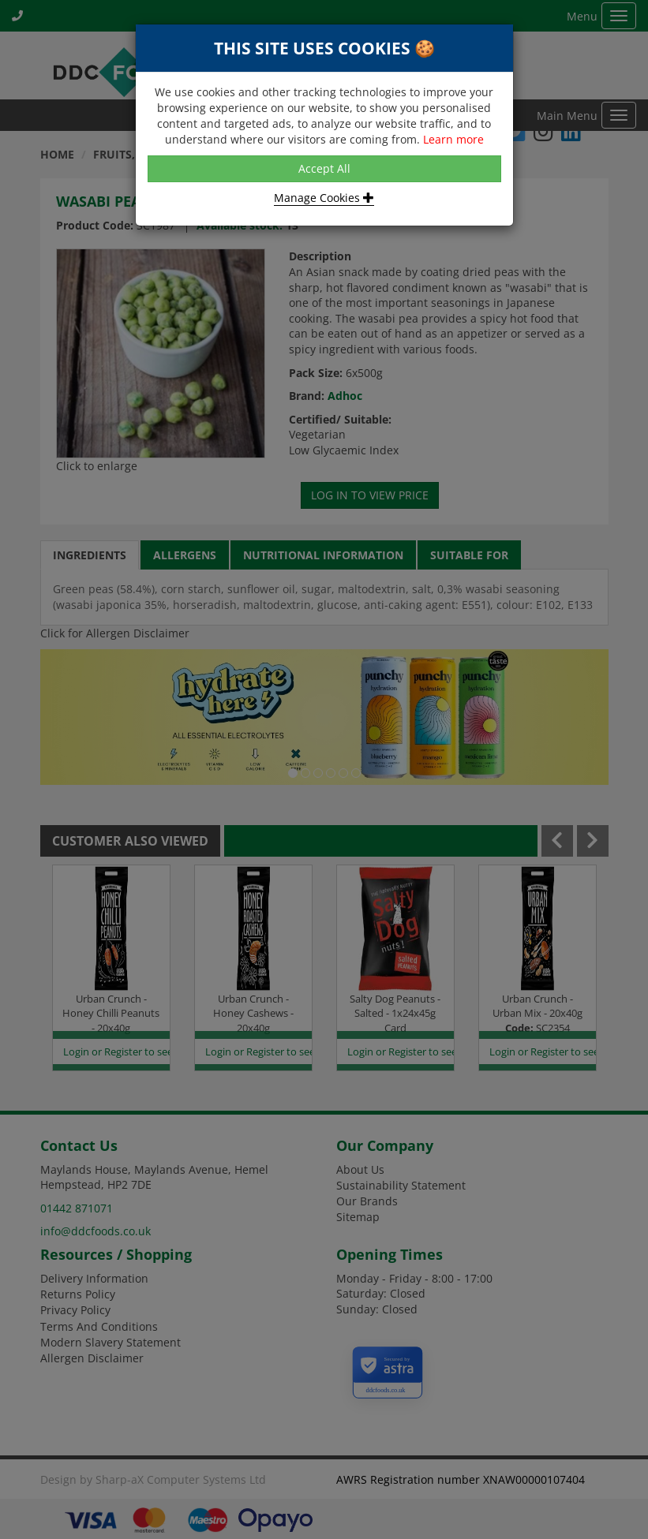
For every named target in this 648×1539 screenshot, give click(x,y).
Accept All (324, 168)
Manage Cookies (324, 197)
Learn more (453, 139)
